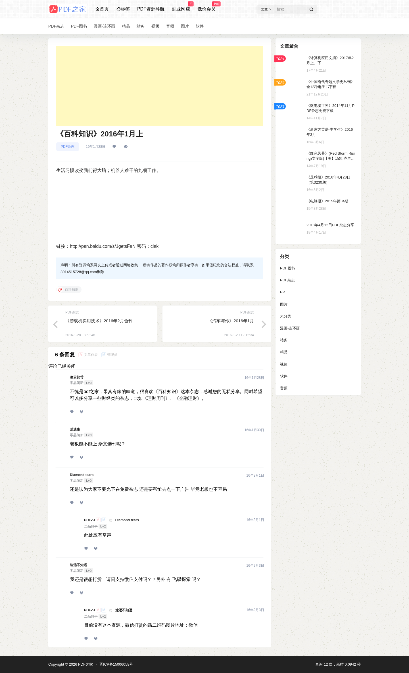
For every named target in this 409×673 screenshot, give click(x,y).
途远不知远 (78, 565)
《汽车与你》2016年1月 (231, 320)
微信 (193, 625)
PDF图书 (287, 268)
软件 (283, 376)
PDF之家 (85, 664)
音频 (283, 388)
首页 (102, 9)
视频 (283, 364)
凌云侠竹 (77, 377)
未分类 (285, 316)
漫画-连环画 (290, 328)
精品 (283, 352)
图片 (283, 304)
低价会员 (206, 6)
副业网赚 (181, 6)
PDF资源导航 (150, 9)
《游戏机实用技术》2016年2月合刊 (99, 320)
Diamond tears (81, 475)
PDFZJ (89, 520)
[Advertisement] (159, 86)
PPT (283, 292)
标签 (123, 9)
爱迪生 (75, 429)
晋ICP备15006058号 (116, 664)
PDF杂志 (67, 147)
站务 (283, 340)
